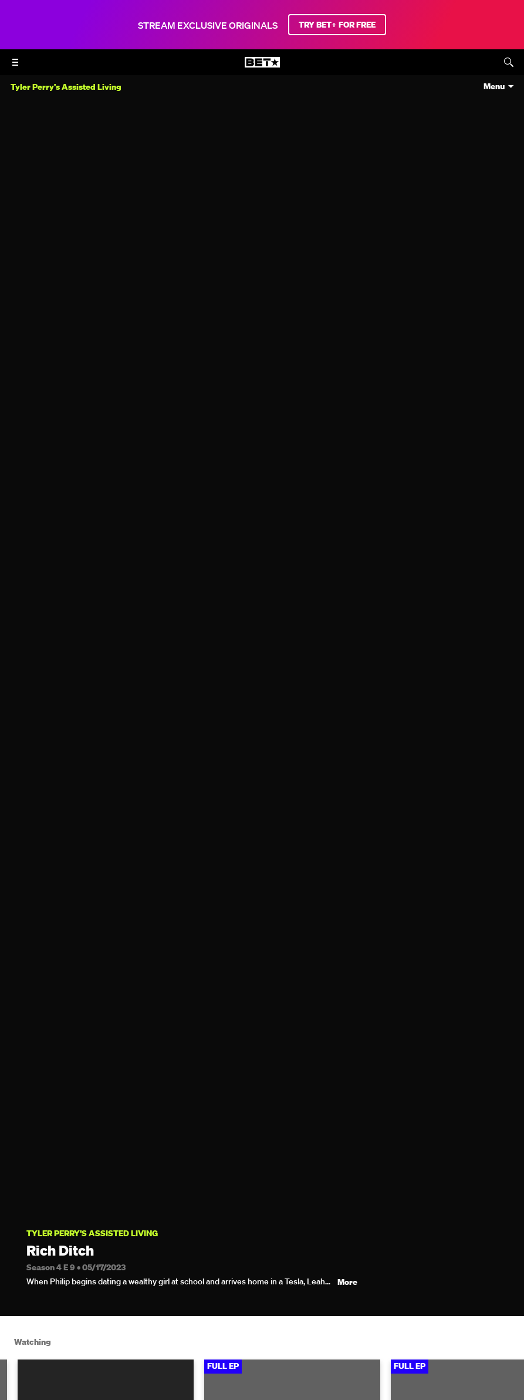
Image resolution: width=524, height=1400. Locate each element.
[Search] (508, 62)
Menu (494, 87)
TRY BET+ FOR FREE (337, 24)
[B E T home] (262, 67)
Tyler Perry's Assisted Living (92, 1234)
